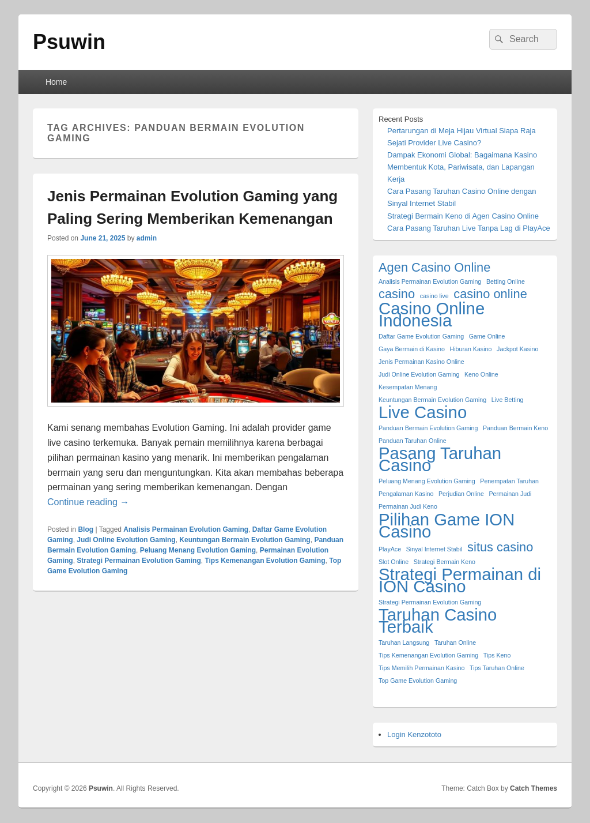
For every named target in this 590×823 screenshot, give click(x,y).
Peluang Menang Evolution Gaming (198, 550)
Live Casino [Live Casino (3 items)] (423, 412)
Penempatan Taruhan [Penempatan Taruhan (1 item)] (509, 481)
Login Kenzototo (414, 734)
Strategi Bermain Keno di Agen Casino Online (463, 216)
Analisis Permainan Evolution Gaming (185, 529)
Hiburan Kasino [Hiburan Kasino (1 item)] (471, 348)
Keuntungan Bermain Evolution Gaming (244, 540)
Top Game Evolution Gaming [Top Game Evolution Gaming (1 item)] (418, 680)
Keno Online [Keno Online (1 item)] (481, 374)
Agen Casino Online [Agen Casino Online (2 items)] (434, 267)
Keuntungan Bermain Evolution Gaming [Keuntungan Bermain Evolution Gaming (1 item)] (432, 399)
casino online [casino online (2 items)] (490, 294)
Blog (85, 529)
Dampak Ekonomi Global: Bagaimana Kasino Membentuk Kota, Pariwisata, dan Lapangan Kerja (462, 167)
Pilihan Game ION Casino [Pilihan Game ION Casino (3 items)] (447, 525)
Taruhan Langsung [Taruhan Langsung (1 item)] (404, 642)
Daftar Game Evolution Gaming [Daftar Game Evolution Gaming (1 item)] (421, 336)
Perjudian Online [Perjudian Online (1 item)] (461, 493)
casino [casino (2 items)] (397, 294)
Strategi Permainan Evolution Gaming (139, 561)
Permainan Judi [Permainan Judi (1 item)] (510, 493)
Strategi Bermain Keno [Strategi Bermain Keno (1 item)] (444, 561)
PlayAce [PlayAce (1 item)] (390, 549)
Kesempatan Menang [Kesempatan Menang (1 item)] (408, 387)
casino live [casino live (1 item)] (434, 295)
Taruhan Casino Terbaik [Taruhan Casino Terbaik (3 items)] (438, 620)
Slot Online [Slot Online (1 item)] (394, 561)
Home (56, 82)
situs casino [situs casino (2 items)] (500, 547)
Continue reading (88, 502)
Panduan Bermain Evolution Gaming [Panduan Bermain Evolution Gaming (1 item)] (428, 427)
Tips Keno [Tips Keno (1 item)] (497, 655)
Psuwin (69, 42)
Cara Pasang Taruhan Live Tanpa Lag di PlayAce (468, 228)
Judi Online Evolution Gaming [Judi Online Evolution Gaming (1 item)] (419, 374)
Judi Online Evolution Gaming (126, 540)
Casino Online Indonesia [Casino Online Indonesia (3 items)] (432, 314)
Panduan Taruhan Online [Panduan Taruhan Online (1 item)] (413, 440)
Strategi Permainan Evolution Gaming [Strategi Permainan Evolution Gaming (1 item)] (430, 602)
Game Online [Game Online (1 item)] (487, 336)
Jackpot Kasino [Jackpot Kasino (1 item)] (517, 348)
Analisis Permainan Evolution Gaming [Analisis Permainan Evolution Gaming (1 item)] (430, 281)
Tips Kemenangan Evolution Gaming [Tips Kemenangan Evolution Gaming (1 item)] (428, 655)
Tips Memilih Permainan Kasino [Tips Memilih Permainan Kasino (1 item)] (421, 667)
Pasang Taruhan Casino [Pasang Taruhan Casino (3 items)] (440, 459)
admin (147, 238)
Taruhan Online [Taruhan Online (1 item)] (455, 642)
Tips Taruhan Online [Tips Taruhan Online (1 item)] (497, 667)
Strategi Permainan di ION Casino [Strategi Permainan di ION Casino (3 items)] (460, 580)
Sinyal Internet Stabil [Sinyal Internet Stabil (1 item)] (434, 549)
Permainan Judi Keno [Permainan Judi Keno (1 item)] (408, 506)
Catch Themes (533, 788)
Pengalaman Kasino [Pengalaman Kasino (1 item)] (406, 493)
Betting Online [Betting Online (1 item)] (505, 281)
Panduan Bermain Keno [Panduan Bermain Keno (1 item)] (515, 427)
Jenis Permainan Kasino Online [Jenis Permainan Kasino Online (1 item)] (421, 361)
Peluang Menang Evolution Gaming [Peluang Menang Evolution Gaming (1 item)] (427, 481)
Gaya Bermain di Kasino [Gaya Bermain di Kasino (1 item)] (412, 348)
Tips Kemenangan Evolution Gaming (265, 561)
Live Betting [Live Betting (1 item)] (507, 399)
